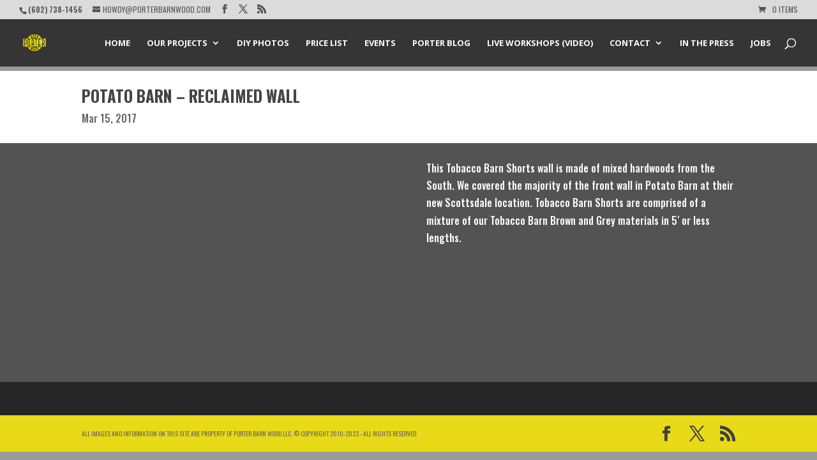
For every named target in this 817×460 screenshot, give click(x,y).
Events (380, 43)
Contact (630, 43)
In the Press (707, 43)
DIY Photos (263, 43)
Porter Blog (441, 43)
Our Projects (177, 43)
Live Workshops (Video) (540, 43)
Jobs (761, 43)
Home (117, 43)
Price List (327, 43)
